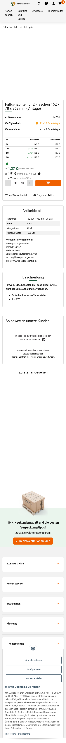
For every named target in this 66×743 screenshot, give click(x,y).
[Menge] (15, 183)
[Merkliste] (46, 3)
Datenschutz (24, 734)
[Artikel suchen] (39, 3)
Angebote (37, 10)
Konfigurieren (33, 669)
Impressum (10, 734)
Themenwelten (55, 10)
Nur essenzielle (34, 678)
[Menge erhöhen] (30, 183)
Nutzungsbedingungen (33, 354)
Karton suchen (9, 12)
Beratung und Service (22, 14)
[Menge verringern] (8, 183)
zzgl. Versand (11, 178)
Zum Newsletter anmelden (33, 541)
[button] (53, 3)
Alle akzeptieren (33, 660)
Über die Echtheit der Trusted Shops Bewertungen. (33, 357)
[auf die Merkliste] (17, 195)
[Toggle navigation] (3, 4)
